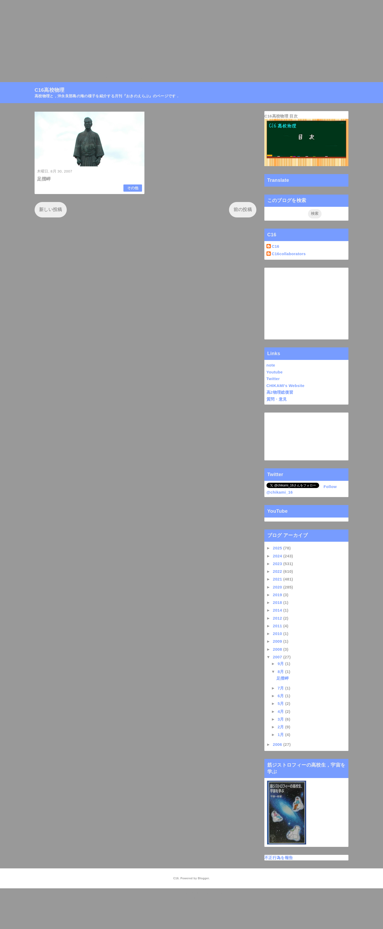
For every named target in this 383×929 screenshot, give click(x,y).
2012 (278, 618)
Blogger (203, 878)
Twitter (273, 378)
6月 (281, 695)
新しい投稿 (50, 209)
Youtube (275, 372)
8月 (281, 671)
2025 (278, 548)
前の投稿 (243, 209)
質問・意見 (277, 399)
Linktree (158, 78)
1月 (281, 734)
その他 (133, 188)
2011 (278, 626)
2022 (278, 571)
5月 (281, 703)
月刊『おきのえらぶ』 (121, 78)
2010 (278, 633)
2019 (278, 594)
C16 (276, 246)
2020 (278, 587)
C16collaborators (289, 253)
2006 (278, 744)
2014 (278, 610)
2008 (278, 649)
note (271, 365)
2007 (278, 657)
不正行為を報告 (278, 857)
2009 (278, 641)
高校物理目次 (80, 78)
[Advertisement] (159, 37)
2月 (281, 727)
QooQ (200, 897)
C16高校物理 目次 (281, 116)
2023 (278, 563)
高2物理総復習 (280, 392)
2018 (278, 602)
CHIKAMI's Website (286, 385)
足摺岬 (44, 179)
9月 (281, 663)
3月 (281, 719)
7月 (281, 688)
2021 (278, 579)
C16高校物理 (48, 78)
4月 (281, 711)
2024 (278, 556)
